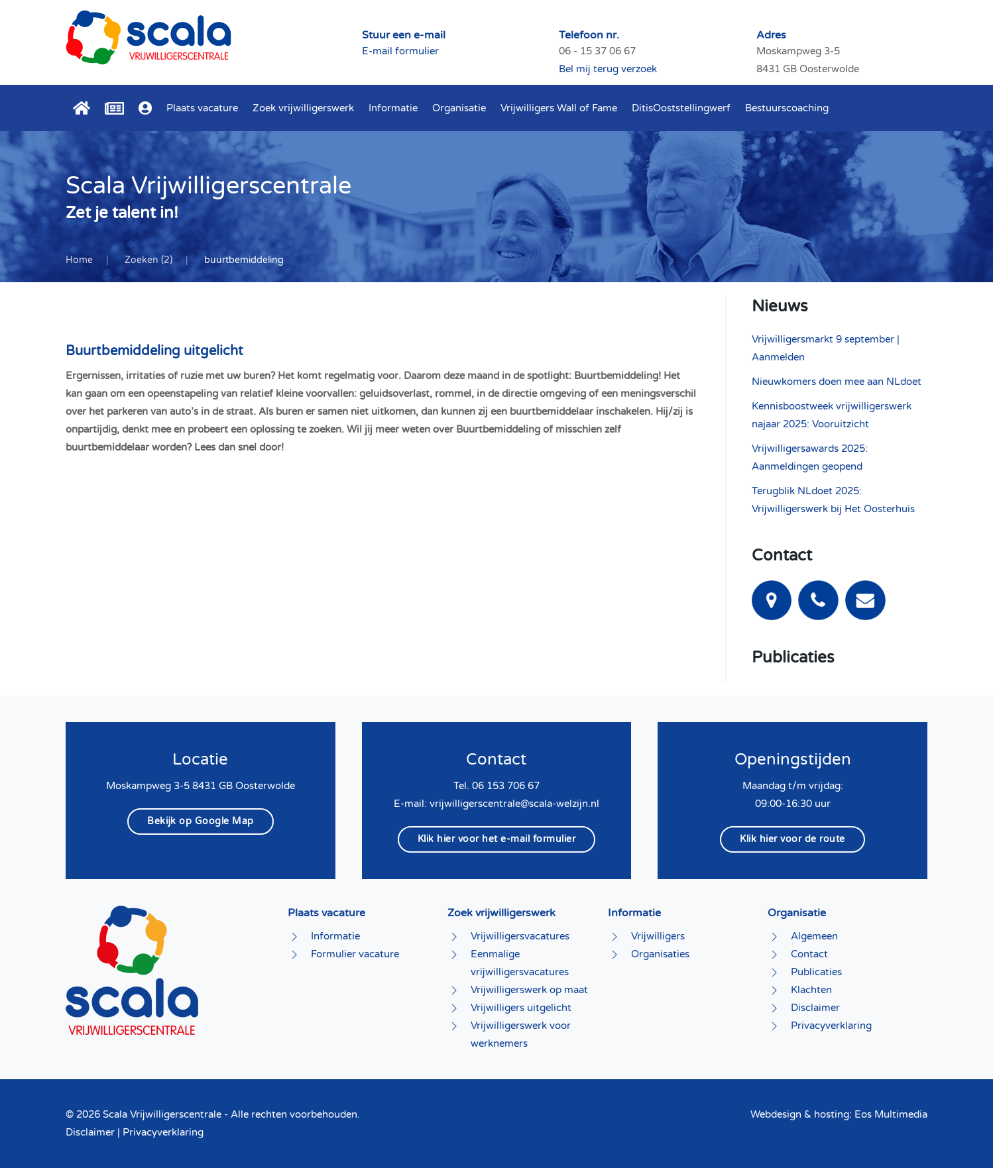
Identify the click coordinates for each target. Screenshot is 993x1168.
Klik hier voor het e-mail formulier (497, 839)
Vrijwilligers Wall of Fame (558, 108)
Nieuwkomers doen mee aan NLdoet (836, 382)
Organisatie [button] (459, 108)
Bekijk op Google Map (200, 821)
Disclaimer (90, 1132)
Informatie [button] (393, 108)
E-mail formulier (554, 51)
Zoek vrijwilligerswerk (501, 913)
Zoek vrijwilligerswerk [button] (303, 108)
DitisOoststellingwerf (681, 108)
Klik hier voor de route (792, 839)
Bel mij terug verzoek (866, 69)
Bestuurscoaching (787, 108)
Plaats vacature (326, 913)
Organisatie (797, 913)
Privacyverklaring (163, 1132)
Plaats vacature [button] (202, 108)
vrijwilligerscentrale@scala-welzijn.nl (514, 804)
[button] (145, 108)
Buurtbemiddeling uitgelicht (154, 351)
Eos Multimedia (890, 1114)
